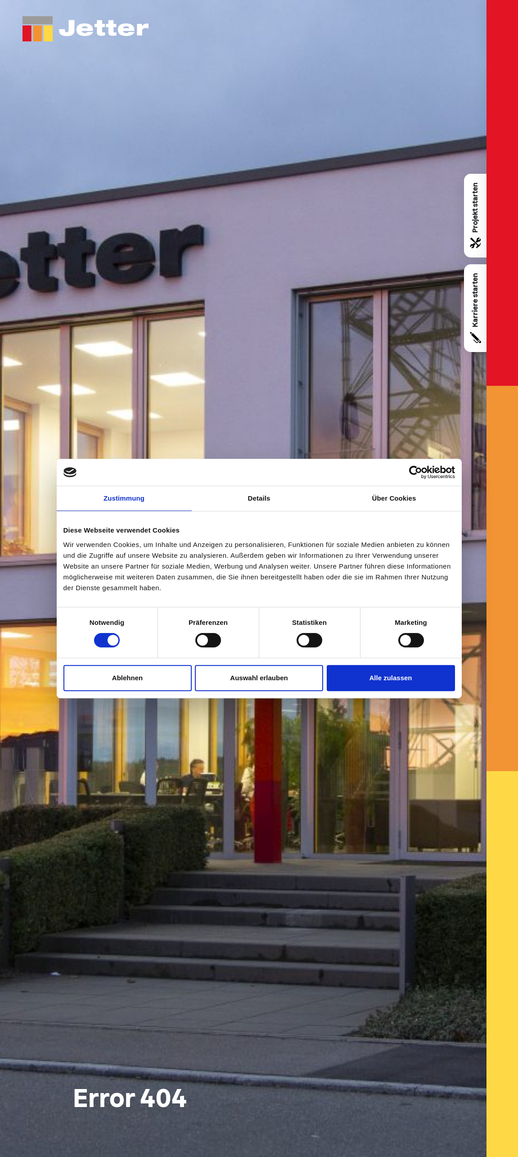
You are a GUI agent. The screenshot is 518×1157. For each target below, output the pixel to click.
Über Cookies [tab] (394, 498)
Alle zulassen (390, 678)
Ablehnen (127, 678)
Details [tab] (259, 498)
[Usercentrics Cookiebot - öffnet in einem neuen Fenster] (415, 472)
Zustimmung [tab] (124, 498)
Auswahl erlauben (259, 678)
